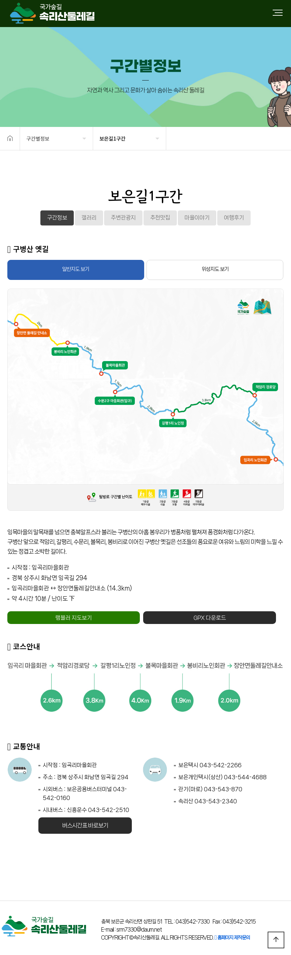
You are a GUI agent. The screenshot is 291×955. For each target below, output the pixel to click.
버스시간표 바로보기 (85, 825)
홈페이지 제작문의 (232, 937)
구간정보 (57, 217)
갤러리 (88, 217)
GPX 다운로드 (210, 618)
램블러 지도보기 (73, 618)
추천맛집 (160, 217)
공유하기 (275, 138)
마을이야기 (197, 217)
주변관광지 (123, 217)
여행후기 (234, 217)
